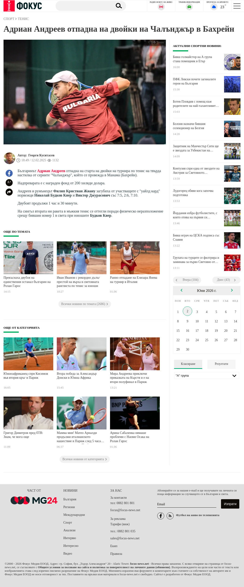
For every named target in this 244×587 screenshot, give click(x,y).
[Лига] (206, 375)
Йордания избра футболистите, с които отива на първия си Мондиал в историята (195, 215)
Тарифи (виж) (120, 524)
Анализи (69, 530)
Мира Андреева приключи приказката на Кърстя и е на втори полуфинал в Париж (129, 378)
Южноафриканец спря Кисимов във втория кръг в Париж (26, 376)
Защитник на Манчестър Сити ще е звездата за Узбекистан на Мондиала (196, 148)
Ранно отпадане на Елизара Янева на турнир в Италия (133, 280)
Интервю (69, 538)
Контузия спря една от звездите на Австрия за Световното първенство (196, 171)
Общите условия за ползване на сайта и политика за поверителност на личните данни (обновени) (104, 567)
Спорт (67, 522)
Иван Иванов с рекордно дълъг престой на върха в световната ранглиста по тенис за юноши (78, 282)
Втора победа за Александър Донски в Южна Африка (77, 376)
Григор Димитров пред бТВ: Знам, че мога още (23, 435)
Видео (67, 553)
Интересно (70, 546)
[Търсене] (82, 5)
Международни (74, 515)
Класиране (188, 364)
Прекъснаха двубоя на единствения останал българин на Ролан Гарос (27, 282)
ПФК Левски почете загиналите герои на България (194, 81)
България (69, 499)
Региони (69, 507)
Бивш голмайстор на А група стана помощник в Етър (192, 59)
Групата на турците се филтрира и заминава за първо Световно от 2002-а (196, 260)
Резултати (221, 364)
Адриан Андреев (51, 171)
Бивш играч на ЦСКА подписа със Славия (196, 237)
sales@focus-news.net (124, 538)
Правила (116, 554)
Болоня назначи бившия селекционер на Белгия (189, 126)
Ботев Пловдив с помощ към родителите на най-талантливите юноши (195, 104)
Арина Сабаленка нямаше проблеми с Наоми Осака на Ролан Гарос (129, 437)
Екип (113, 546)
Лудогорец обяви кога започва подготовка (193, 193)
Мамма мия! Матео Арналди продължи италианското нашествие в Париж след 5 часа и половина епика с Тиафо (80, 437)
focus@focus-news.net (125, 510)
